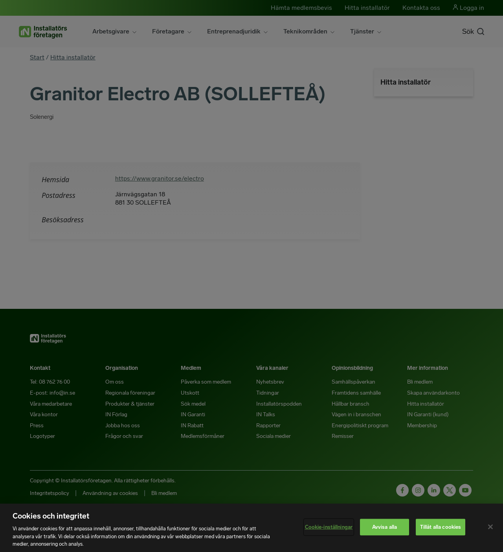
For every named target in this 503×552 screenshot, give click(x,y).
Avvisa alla (384, 527)
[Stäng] (490, 526)
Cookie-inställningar (329, 527)
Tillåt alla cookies (440, 527)
